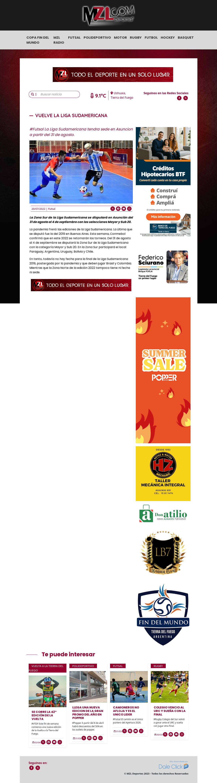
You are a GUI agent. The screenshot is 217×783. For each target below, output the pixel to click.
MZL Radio (58, 40)
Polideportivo (97, 37)
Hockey (168, 37)
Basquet (186, 37)
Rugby (136, 37)
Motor (120, 37)
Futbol (151, 37)
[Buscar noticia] (59, 94)
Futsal (74, 37)
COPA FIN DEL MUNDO (37, 40)
